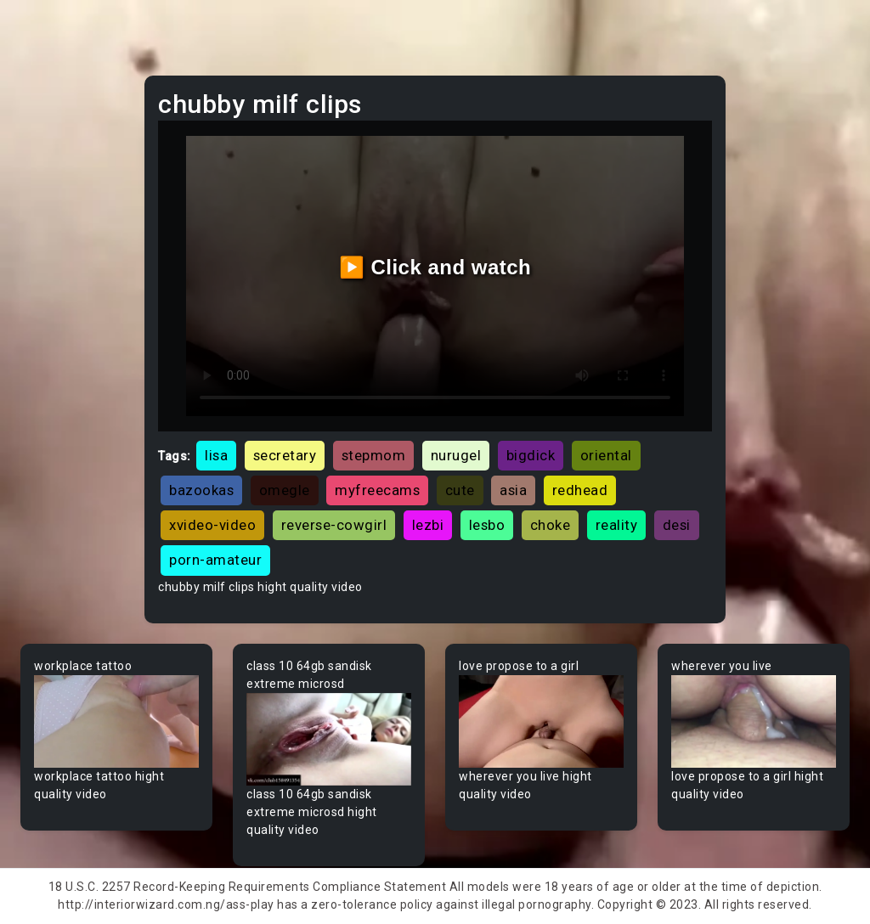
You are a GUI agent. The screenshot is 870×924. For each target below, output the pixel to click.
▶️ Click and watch (435, 267)
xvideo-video (212, 524)
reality (617, 524)
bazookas (201, 490)
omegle (284, 490)
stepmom (374, 455)
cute (460, 490)
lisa (216, 455)
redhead (580, 490)
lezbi (428, 524)
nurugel (456, 455)
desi (677, 524)
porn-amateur (215, 559)
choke (550, 524)
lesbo (487, 524)
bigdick (531, 455)
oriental (606, 455)
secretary (285, 455)
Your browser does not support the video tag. (116, 721)
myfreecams (377, 490)
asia (513, 490)
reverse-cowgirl (334, 524)
